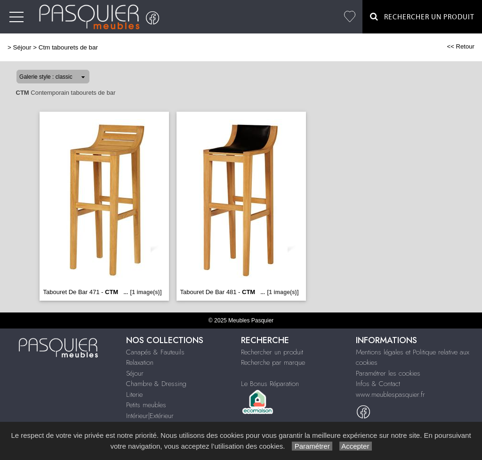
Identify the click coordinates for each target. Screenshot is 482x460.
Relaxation (139, 362)
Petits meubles (146, 405)
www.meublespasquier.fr (390, 394)
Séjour (22, 47)
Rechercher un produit (272, 352)
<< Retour (460, 46)
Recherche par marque (273, 362)
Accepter (355, 446)
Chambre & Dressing (156, 383)
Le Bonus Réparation (270, 383)
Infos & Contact (378, 383)
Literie (134, 394)
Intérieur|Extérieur (150, 416)
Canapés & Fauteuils (155, 352)
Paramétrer (311, 446)
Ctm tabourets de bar (68, 47)
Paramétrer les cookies (388, 373)
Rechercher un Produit (422, 16)
